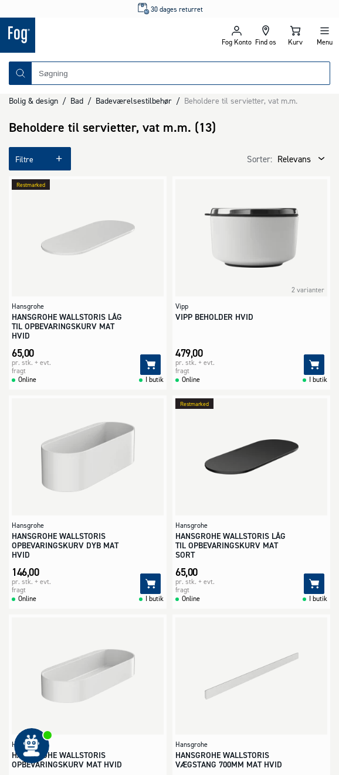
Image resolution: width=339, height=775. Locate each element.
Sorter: (259, 159)
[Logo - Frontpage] (85, 35)
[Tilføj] (150, 364)
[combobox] (181, 73)
